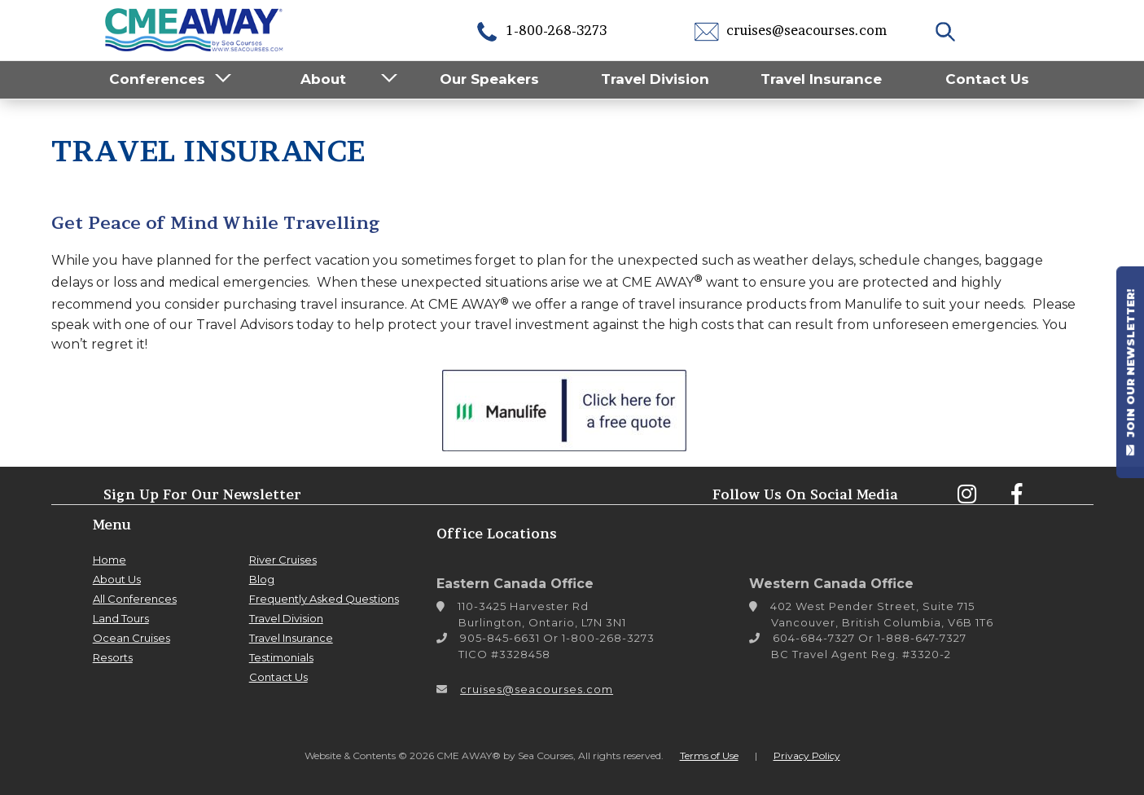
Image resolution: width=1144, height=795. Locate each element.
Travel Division (655, 79)
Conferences (157, 79)
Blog (261, 579)
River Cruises (283, 559)
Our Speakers (489, 79)
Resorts (113, 657)
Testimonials (281, 657)
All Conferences (135, 598)
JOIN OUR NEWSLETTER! (1130, 372)
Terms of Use (709, 755)
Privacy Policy (807, 755)
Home (109, 559)
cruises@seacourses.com (791, 30)
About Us (117, 579)
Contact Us (987, 79)
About (323, 79)
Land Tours (121, 618)
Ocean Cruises (131, 637)
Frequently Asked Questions (324, 598)
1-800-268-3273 (541, 30)
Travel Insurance (821, 79)
